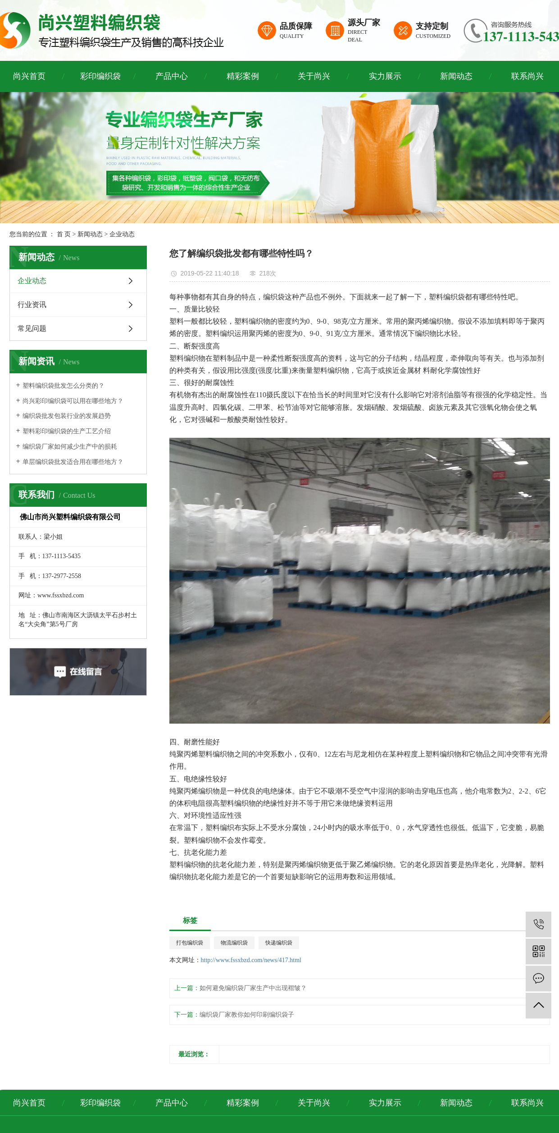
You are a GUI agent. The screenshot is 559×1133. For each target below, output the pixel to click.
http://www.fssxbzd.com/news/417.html (251, 960)
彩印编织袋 (100, 76)
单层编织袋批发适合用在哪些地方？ (73, 462)
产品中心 (171, 76)
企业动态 (122, 234)
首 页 (64, 234)
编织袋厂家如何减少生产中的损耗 (70, 446)
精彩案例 (243, 76)
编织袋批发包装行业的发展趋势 (67, 416)
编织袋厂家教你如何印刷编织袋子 (247, 1014)
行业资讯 (32, 304)
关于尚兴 (314, 76)
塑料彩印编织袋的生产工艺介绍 (67, 431)
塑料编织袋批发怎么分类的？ (64, 385)
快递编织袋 (278, 943)
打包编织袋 (189, 943)
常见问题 (32, 328)
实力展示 (385, 76)
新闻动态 (456, 76)
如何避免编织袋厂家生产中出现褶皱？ (253, 988)
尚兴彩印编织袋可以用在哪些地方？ (73, 401)
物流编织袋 (234, 943)
